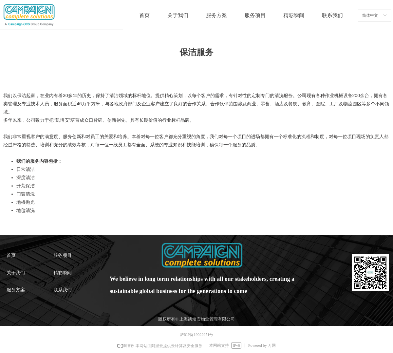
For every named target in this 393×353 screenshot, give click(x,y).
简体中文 (370, 15)
